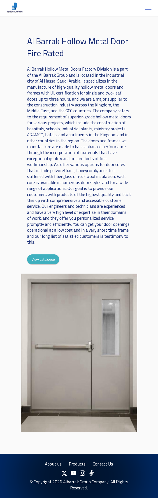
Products (77, 468)
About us (53, 468)
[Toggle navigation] (148, 8)
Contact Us (103, 468)
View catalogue (43, 263)
